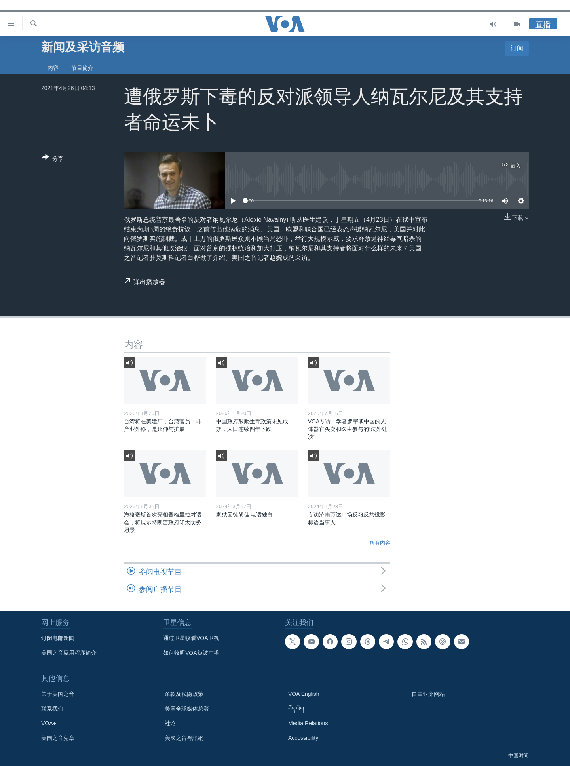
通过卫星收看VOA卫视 (191, 638)
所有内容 (380, 543)
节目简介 (82, 68)
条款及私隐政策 (184, 694)
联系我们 (52, 708)
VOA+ (48, 723)
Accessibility (303, 738)
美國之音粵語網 (184, 738)
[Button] (52, 160)
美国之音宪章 (57, 738)
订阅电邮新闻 (57, 638)
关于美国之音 (57, 694)
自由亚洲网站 (428, 694)
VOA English (303, 694)
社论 (170, 723)
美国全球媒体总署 (187, 708)
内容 (53, 68)
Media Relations (308, 723)
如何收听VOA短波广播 (191, 653)
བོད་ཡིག (296, 708)
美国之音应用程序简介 (69, 653)
